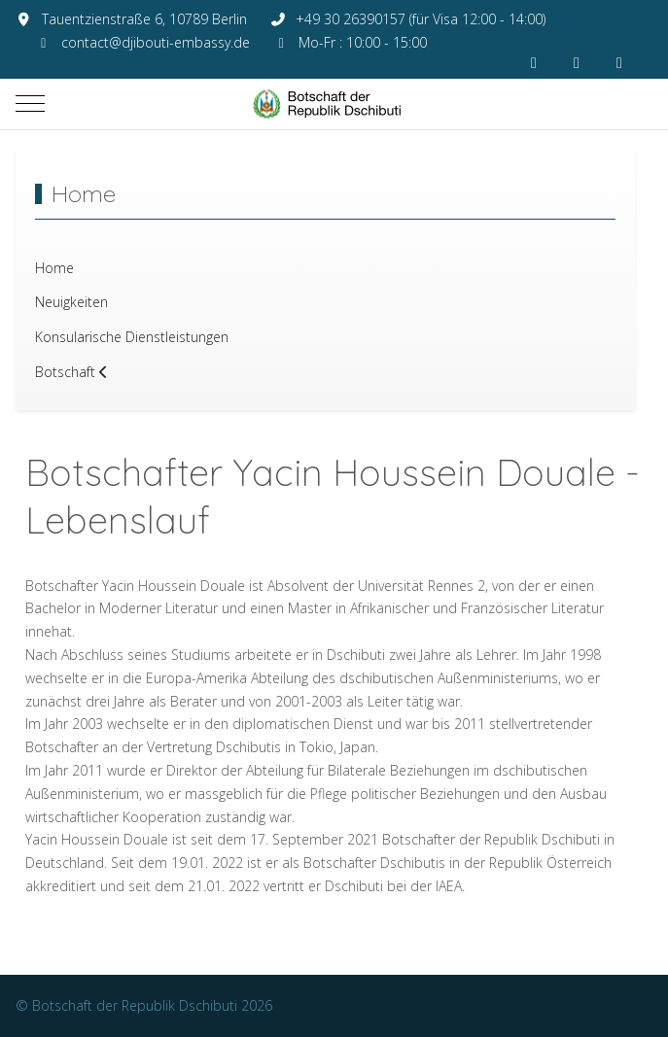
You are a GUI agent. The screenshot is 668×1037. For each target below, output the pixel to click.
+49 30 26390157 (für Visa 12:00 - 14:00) (420, 19)
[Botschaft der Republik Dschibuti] (334, 104)
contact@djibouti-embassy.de (155, 42)
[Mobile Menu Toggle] (30, 104)
